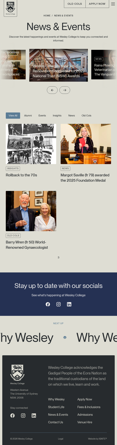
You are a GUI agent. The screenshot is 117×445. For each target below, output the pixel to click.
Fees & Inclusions (88, 407)
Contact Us (55, 422)
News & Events (58, 414)
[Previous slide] (52, 90)
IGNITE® (103, 438)
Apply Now (97, 3)
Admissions (85, 414)
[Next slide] (64, 90)
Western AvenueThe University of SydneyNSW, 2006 (24, 393)
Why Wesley (56, 399)
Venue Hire (84, 422)
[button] (113, 4)
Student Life (56, 407)
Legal (60, 438)
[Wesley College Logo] (10, 8)
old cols (75, 3)
